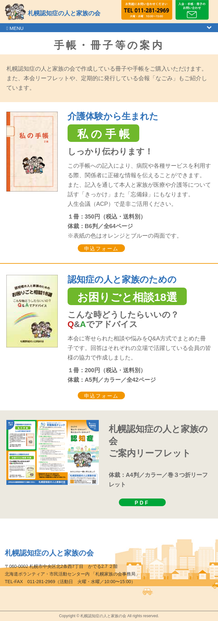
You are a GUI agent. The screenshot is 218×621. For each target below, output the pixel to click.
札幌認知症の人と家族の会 (64, 13)
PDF (142, 503)
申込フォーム (101, 248)
